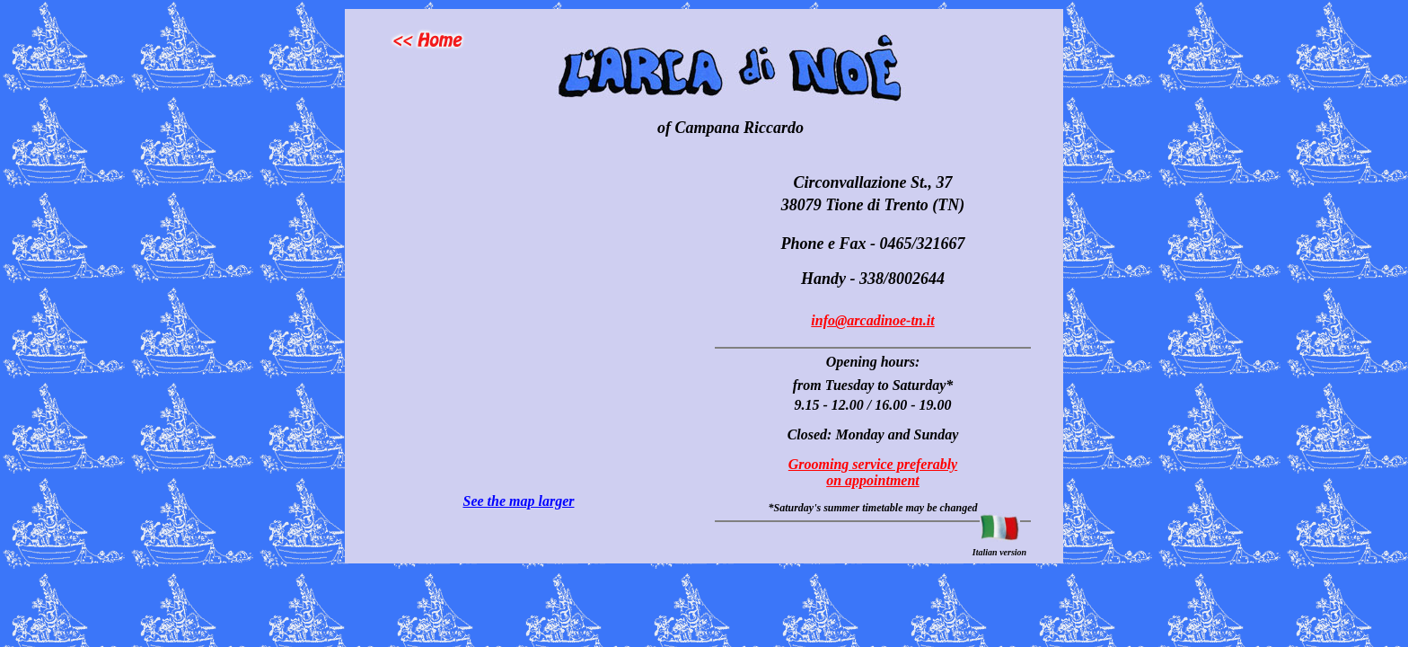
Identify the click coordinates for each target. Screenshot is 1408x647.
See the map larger (519, 501)
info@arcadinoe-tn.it (872, 320)
